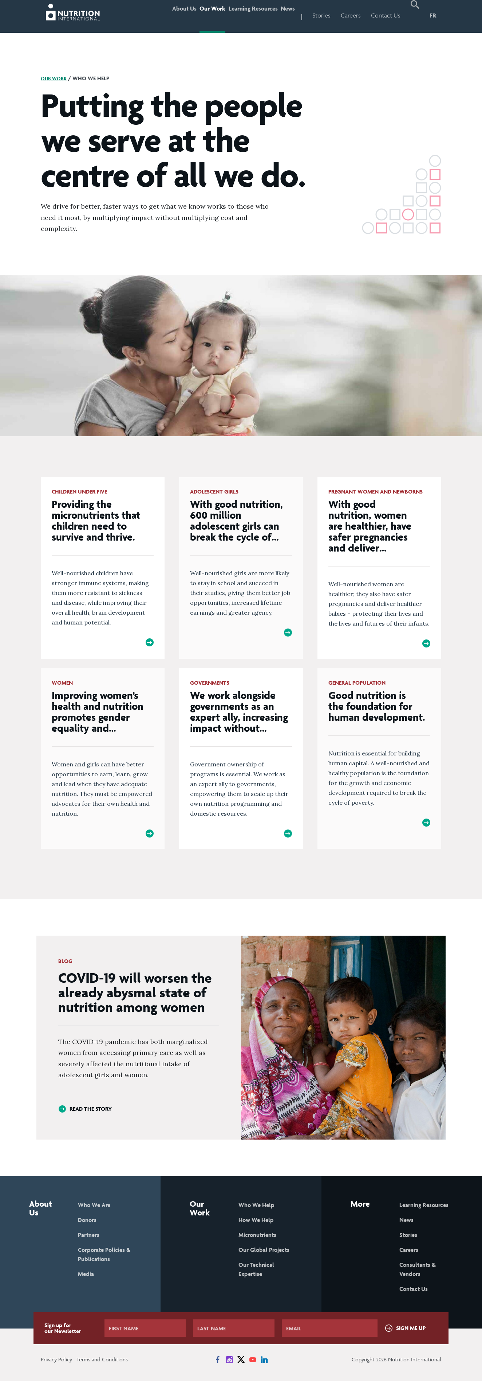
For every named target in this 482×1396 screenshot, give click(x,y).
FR (433, 15)
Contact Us (385, 15)
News (283, 15)
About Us (153, 15)
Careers (351, 15)
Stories (321, 15)
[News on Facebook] (217, 1374)
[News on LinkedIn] (264, 1374)
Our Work (190, 15)
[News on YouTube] (252, 1374)
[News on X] (241, 1374)
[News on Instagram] (229, 1374)
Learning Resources (240, 15)
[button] (415, 16)
